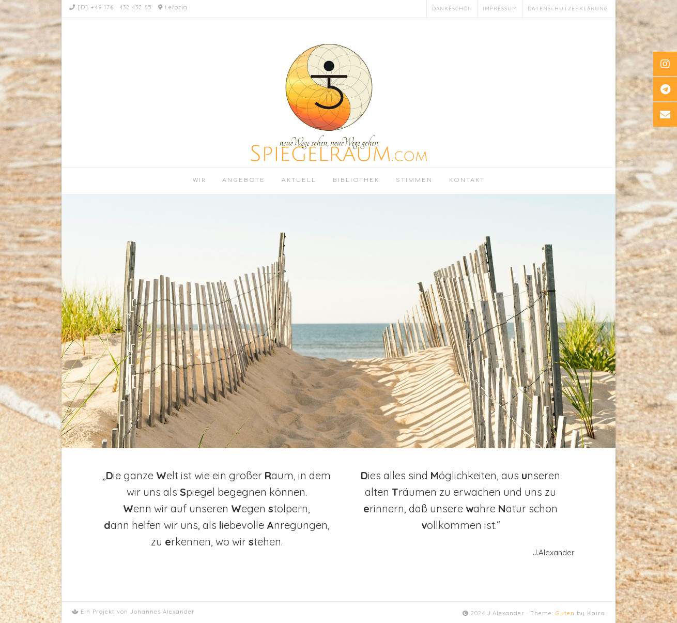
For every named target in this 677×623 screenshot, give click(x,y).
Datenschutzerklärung (568, 8)
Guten (565, 613)
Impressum (500, 8)
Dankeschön (452, 8)
